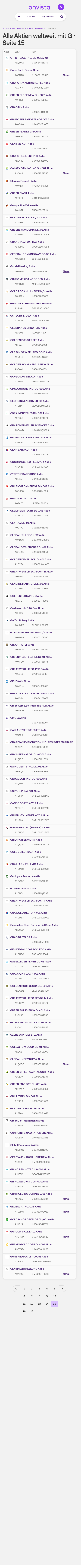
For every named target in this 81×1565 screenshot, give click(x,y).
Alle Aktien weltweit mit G (36, 28)
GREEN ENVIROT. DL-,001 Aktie (26, 1084)
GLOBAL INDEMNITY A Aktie (24, 1059)
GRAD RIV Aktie (17, 107)
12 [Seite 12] (31, 1303)
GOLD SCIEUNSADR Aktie (23, 852)
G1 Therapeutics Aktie (20, 888)
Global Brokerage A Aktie (22, 1145)
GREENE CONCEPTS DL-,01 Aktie (27, 230)
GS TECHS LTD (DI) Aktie (22, 316)
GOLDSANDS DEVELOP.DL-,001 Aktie (29, 1219)
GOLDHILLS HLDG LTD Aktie (24, 1108)
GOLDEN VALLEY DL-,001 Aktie (26, 218)
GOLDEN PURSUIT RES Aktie (24, 340)
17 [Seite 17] (32, 1311)
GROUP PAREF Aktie (19, 645)
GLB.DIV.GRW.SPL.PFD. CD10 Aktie (28, 352)
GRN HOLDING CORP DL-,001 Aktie (28, 1194)
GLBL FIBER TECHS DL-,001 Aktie (27, 511)
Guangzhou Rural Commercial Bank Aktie (31, 925)
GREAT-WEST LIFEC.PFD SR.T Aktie (28, 901)
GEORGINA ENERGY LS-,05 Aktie (27, 401)
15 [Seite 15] (54, 1303)
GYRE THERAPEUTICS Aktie (24, 474)
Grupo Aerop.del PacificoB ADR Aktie (29, 706)
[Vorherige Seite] (16, 1288)
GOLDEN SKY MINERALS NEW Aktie (29, 364)
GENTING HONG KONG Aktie (24, 1269)
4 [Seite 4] (47, 1288)
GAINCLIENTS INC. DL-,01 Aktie (26, 767)
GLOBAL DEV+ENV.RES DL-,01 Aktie (29, 547)
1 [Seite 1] (24, 1288)
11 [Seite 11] (24, 1303)
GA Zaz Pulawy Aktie (19, 620)
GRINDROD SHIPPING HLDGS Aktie (28, 303)
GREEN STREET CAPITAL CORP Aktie (29, 1072)
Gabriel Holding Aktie (20, 266)
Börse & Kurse (9, 28)
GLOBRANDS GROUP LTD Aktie (26, 328)
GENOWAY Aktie (17, 681)
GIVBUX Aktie (15, 718)
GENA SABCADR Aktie (21, 450)
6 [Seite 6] (24, 1296)
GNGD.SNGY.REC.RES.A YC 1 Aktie (28, 462)
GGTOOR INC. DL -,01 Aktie (23, 1232)
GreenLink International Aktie (24, 1121)
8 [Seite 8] (39, 1296)
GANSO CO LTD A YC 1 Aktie (24, 803)
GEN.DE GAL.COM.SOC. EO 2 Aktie (28, 949)
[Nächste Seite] (62, 1288)
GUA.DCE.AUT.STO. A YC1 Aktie (26, 913)
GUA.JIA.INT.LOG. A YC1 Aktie (25, 974)
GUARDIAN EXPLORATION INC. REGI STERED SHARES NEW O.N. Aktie (39, 742)
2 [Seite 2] (31, 1288)
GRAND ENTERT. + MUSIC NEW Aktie (29, 693)
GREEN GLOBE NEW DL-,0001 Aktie (28, 95)
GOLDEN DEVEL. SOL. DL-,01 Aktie (28, 559)
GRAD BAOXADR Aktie (21, 937)
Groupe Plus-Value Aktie (21, 205)
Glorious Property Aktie (21, 181)
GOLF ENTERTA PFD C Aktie (24, 596)
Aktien (20, 28)
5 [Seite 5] (54, 1288)
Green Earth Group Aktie (22, 70)
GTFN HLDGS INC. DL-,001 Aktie (26, 58)
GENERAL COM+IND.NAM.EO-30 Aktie (30, 254)
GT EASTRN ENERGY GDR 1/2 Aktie (28, 633)
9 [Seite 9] (47, 1296)
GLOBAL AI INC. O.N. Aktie (23, 1207)
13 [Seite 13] (39, 1303)
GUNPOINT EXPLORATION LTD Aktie (29, 1133)
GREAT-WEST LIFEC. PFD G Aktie (27, 669)
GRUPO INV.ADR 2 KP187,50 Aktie (27, 83)
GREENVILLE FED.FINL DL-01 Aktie (28, 657)
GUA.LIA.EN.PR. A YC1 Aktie (24, 864)
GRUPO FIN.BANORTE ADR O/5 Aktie (29, 119)
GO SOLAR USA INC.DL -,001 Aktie (28, 1022)
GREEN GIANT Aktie (19, 193)
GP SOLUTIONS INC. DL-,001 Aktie (27, 389)
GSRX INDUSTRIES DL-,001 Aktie (27, 413)
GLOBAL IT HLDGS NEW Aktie (25, 535)
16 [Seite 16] (24, 1311)
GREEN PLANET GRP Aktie (23, 132)
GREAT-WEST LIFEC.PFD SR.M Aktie (29, 998)
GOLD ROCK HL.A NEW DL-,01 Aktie (28, 291)
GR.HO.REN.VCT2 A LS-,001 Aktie (27, 1169)
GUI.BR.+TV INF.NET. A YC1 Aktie (27, 815)
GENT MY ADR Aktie (19, 144)
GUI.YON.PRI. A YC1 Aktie (22, 791)
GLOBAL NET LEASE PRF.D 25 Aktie (28, 438)
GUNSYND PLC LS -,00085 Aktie (26, 1257)
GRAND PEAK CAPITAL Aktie (24, 242)
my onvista (48, 16)
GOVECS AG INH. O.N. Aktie (24, 377)
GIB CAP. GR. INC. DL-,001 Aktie (26, 779)
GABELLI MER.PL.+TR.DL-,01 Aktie (28, 962)
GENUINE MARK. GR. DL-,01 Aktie (27, 584)
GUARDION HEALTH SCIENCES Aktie (29, 425)
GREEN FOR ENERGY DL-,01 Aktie (27, 1010)
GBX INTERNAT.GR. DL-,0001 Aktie (28, 754)
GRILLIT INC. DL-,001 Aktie (23, 1096)
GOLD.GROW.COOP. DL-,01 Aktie (27, 1047)
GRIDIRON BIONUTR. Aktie (23, 840)
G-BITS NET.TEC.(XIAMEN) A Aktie (27, 828)
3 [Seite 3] (39, 1288)
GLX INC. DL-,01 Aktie (20, 523)
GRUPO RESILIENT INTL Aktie (25, 156)
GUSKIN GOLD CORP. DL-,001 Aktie (28, 1244)
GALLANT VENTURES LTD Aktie (26, 730)
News (66, 75)
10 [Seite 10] (54, 1296)
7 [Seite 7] (31, 1296)
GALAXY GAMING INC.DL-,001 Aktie (29, 168)
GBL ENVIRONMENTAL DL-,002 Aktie (29, 486)
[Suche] (62, 16)
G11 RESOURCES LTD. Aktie (24, 1035)
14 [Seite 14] (47, 1303)
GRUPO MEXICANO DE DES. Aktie (27, 279)
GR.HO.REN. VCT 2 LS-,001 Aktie (26, 1182)
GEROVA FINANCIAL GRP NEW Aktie (29, 1157)
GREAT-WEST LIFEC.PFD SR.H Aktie (29, 572)
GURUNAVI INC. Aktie (20, 498)
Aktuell (31, 16)
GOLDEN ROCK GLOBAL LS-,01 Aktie (29, 986)
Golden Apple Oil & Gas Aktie (24, 608)
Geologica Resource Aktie (22, 876)
